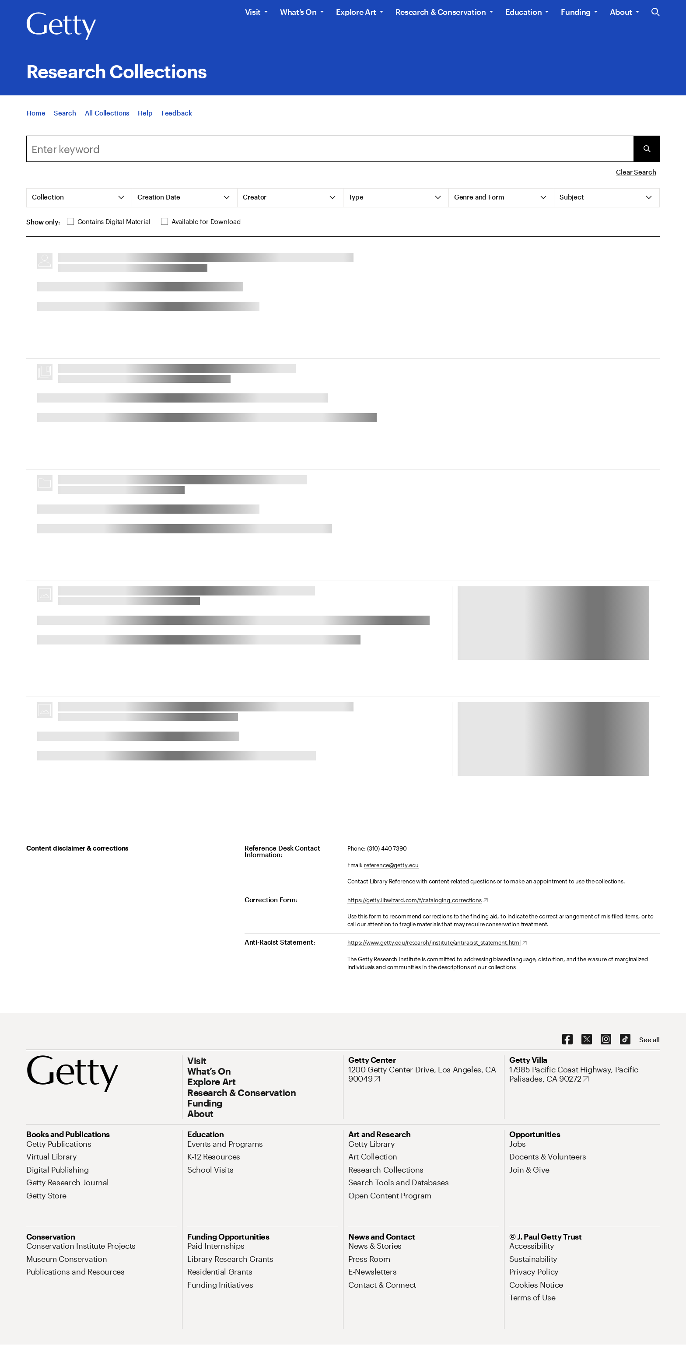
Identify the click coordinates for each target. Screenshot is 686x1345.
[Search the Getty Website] (655, 12)
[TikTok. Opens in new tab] (625, 1039)
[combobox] (330, 149)
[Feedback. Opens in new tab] (176, 113)
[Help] (145, 113)
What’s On (298, 12)
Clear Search (636, 172)
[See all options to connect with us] (649, 1040)
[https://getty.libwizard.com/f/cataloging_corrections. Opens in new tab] (417, 900)
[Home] (36, 113)
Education (523, 12)
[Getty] (61, 26)
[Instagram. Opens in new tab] (606, 1039)
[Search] (65, 113)
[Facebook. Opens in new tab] (567, 1039)
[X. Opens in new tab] (586, 1039)
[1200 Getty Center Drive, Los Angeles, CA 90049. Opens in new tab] (423, 1074)
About (621, 12)
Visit (253, 12)
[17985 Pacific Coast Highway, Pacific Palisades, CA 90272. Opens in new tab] (584, 1074)
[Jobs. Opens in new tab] (517, 1144)
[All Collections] (107, 113)
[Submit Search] (647, 149)
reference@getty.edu (391, 865)
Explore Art (356, 12)
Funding (575, 12)
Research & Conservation (441, 12)
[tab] (79, 198)
